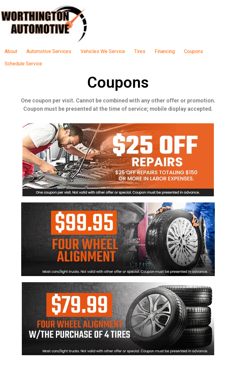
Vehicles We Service (103, 51)
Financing (165, 51)
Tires (139, 51)
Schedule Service (23, 64)
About (11, 51)
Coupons (193, 51)
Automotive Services (48, 51)
